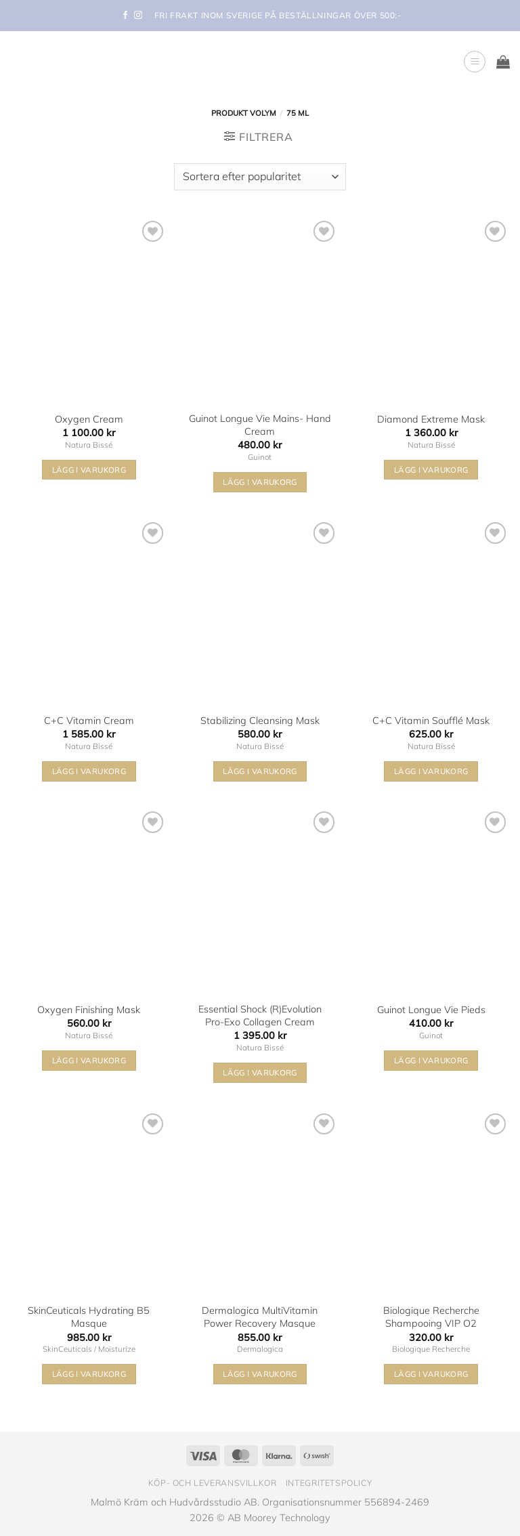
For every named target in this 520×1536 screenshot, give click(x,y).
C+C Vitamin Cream (89, 720)
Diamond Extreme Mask (431, 419)
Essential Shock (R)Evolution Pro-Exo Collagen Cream (260, 1015)
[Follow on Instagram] (138, 15)
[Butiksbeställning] (259, 176)
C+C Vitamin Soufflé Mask (431, 720)
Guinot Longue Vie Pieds (431, 1010)
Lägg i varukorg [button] (89, 470)
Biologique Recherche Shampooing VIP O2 (431, 1316)
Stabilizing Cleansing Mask (260, 720)
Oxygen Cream (89, 419)
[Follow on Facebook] (125, 15)
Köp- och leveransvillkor (212, 1483)
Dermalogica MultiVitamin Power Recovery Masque (260, 1316)
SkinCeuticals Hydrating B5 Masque (89, 1316)
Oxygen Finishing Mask (88, 1010)
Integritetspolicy (329, 1483)
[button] (474, 61)
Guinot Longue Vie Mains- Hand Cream (260, 425)
